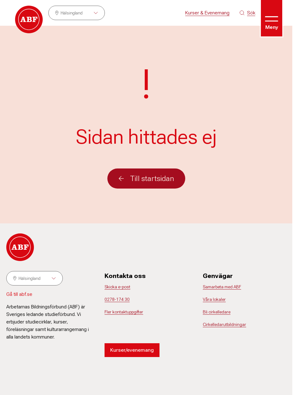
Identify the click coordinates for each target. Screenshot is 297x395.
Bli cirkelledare (216, 311)
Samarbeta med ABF (222, 286)
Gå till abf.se (19, 294)
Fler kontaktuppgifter (124, 311)
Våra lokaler (214, 299)
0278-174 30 (117, 299)
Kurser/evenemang (132, 350)
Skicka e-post (117, 286)
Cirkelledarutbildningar (224, 324)
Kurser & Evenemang (207, 13)
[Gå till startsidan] (29, 19)
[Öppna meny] (271, 18)
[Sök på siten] (247, 13)
